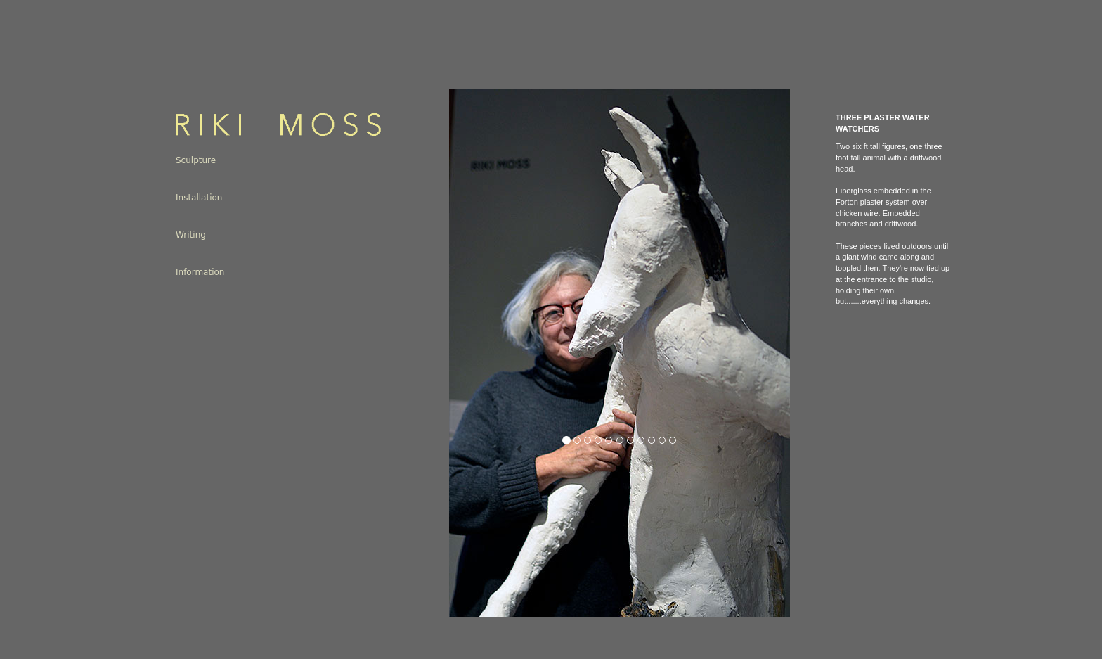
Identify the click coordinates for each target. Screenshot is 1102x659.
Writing (191, 235)
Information (200, 272)
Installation (199, 198)
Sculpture (196, 160)
